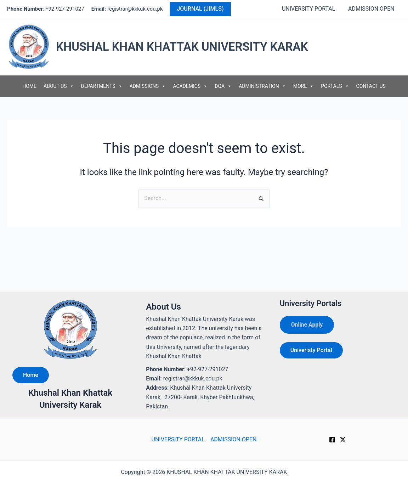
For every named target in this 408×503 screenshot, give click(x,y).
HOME (29, 86)
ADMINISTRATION (262, 86)
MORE (303, 86)
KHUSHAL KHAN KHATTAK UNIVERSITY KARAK (182, 46)
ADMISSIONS (148, 86)
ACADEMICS (190, 86)
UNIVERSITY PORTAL (311, 8)
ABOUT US (59, 86)
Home (30, 375)
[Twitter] (343, 439)
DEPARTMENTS (102, 86)
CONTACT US (371, 86)
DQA (223, 86)
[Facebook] (332, 439)
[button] (200, 9)
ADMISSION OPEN (372, 8)
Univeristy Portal (311, 350)
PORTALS (335, 86)
